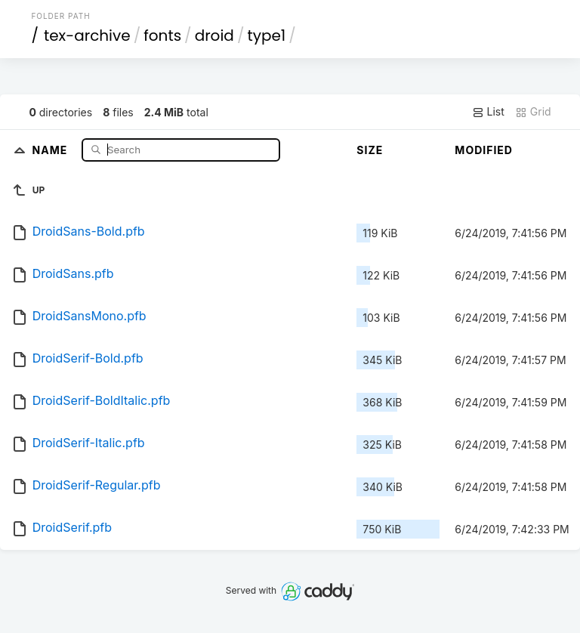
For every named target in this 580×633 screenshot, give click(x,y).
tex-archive (87, 35)
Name (51, 149)
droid (214, 35)
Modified (484, 150)
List (488, 112)
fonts (162, 35)
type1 (266, 35)
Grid (533, 112)
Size (369, 150)
